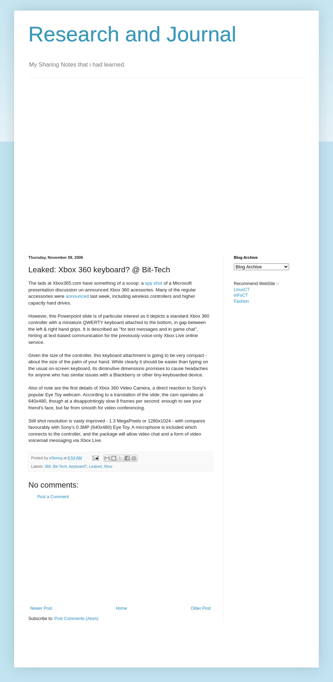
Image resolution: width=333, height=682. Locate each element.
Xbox (108, 466)
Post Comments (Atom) (76, 618)
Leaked (95, 466)
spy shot (153, 283)
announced (77, 296)
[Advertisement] (82, 160)
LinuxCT (242, 289)
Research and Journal (132, 34)
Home (121, 608)
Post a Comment (53, 496)
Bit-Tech (60, 466)
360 (48, 466)
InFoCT (241, 295)
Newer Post (41, 608)
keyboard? (78, 466)
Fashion (241, 301)
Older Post (201, 608)
